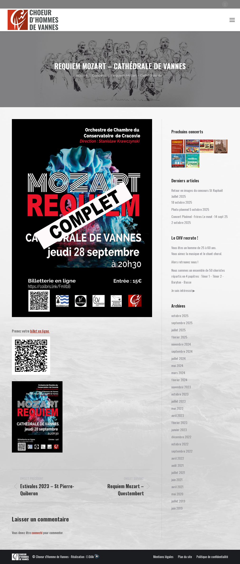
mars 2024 (178, 372)
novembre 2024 (181, 344)
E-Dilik (92, 556)
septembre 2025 (181, 322)
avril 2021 (177, 486)
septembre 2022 (181, 450)
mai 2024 (177, 365)
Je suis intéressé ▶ (183, 290)
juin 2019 (176, 508)
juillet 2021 (178, 472)
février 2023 (179, 422)
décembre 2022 (181, 436)
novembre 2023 (181, 386)
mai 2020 (177, 493)
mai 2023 (177, 408)
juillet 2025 (178, 329)
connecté (37, 532)
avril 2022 (177, 458)
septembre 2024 (181, 351)
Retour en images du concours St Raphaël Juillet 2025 (197, 193)
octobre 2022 (179, 443)
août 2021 (177, 465)
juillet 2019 (178, 500)
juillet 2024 (178, 358)
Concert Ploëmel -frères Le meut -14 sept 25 (199, 216)
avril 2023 (177, 415)
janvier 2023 (179, 429)
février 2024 (179, 379)
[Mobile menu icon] (232, 20)
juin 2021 (176, 479)
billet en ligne (40, 330)
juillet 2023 (178, 401)
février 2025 (179, 336)
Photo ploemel (180, 209)
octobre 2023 (179, 393)
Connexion (195, 20)
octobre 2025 (179, 315)
